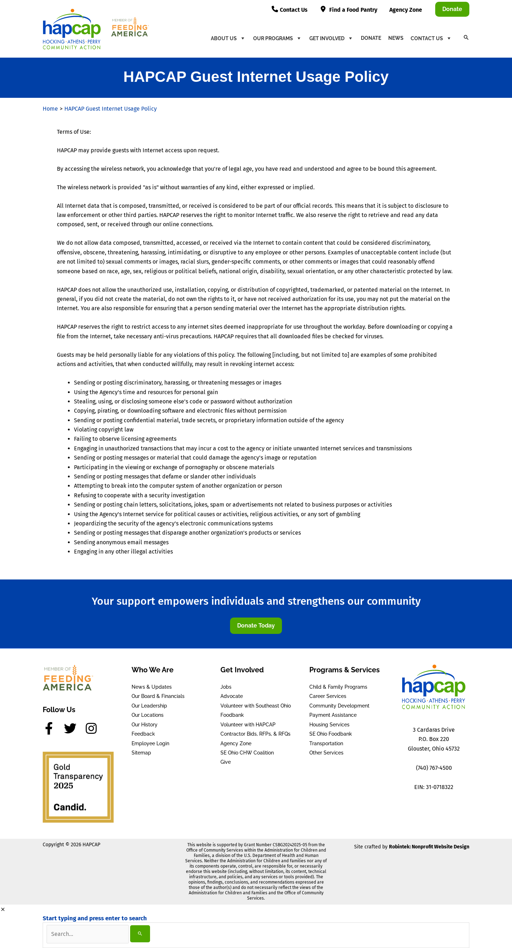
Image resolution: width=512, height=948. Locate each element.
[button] (452, 9)
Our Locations (148, 715)
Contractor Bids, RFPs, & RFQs (255, 734)
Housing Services (329, 724)
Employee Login (150, 743)
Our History (145, 724)
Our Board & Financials (158, 696)
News (396, 38)
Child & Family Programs (338, 687)
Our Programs (277, 38)
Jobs (225, 687)
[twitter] (74, 728)
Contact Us (431, 38)
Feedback (143, 734)
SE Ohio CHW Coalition (247, 753)
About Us (228, 38)
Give (225, 762)
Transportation (326, 743)
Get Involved (331, 38)
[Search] (140, 933)
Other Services (326, 753)
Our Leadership (149, 706)
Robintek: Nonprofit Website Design (429, 847)
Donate (371, 38)
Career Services (327, 696)
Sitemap (141, 753)
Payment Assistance (333, 715)
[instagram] (93, 728)
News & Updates (152, 687)
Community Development (339, 706)
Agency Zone (235, 743)
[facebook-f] (53, 728)
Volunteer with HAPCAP (248, 724)
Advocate (231, 696)
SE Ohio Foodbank (330, 734)
